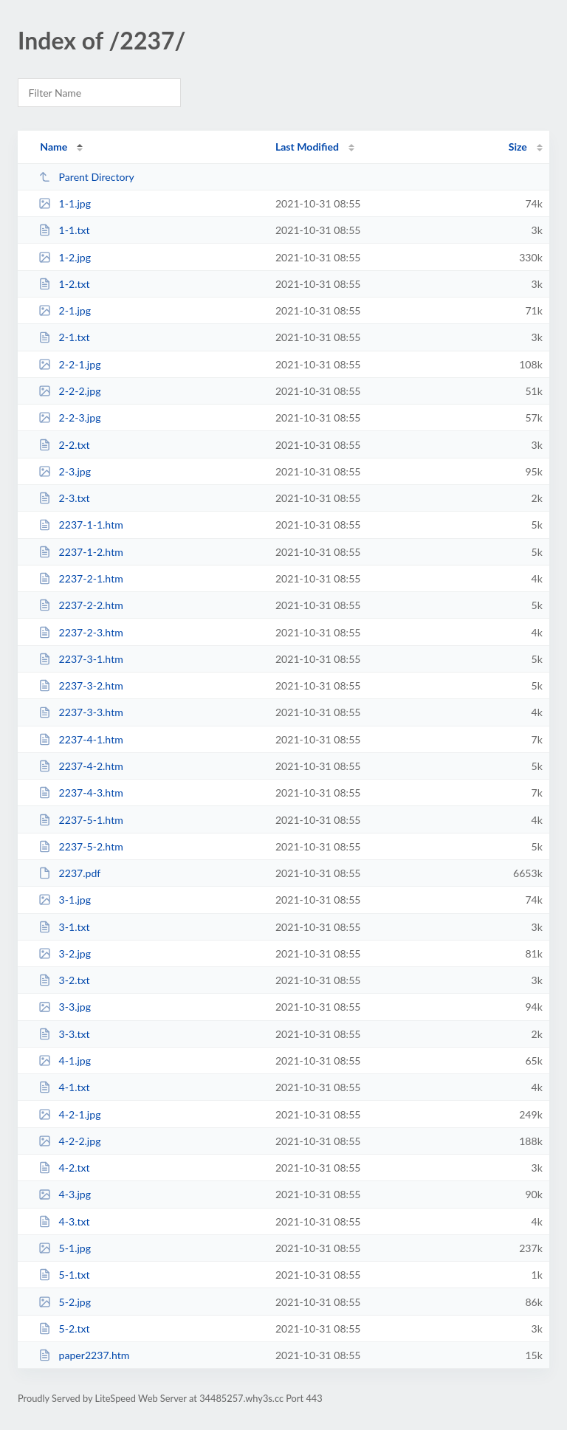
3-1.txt (63, 927)
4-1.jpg (64, 1060)
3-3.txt (63, 1034)
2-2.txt (63, 445)
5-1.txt (63, 1274)
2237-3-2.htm (80, 685)
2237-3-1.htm (80, 659)
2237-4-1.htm (80, 739)
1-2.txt (63, 284)
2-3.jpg (64, 471)
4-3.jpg (64, 1194)
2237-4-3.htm (80, 792)
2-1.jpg (64, 310)
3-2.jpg (64, 953)
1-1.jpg (64, 203)
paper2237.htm (83, 1355)
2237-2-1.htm (80, 578)
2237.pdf (69, 873)
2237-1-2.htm (80, 552)
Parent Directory (86, 177)
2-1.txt (63, 337)
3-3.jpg (64, 1006)
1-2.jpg (64, 257)
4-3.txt (63, 1221)
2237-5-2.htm (80, 846)
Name (53, 146)
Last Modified (307, 146)
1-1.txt (63, 230)
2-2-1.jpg (69, 364)
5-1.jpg (64, 1248)
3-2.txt (63, 980)
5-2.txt (63, 1328)
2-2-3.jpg (69, 417)
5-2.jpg (64, 1302)
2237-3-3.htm (80, 712)
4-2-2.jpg (69, 1141)
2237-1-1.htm (80, 524)
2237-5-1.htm (80, 820)
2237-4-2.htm (80, 766)
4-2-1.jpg (69, 1114)
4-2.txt (63, 1167)
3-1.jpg (64, 899)
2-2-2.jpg (69, 391)
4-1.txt (63, 1087)
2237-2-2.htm (80, 605)
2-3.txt (63, 498)
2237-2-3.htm (80, 632)
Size (518, 146)
